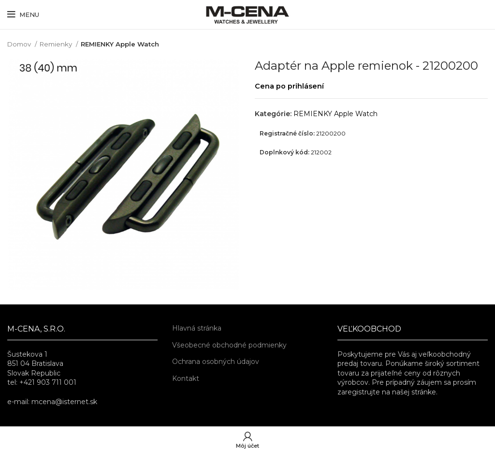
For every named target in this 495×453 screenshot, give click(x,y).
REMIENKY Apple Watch (120, 44)
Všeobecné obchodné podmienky (229, 345)
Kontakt (185, 378)
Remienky (56, 44)
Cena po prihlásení (289, 86)
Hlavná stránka (196, 328)
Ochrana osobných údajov (215, 361)
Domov (19, 44)
